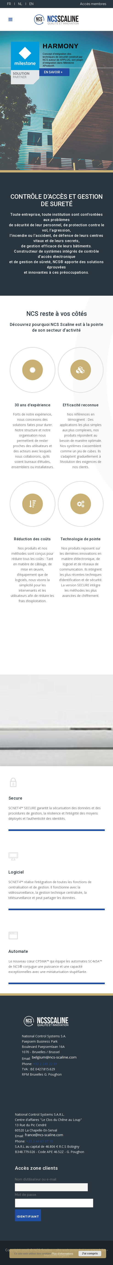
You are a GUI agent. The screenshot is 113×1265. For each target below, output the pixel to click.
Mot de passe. (26, 1195)
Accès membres (93, 4)
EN (31, 4)
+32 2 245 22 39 (45, 1064)
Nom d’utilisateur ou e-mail (35, 1179)
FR (9, 4)
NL (20, 4)
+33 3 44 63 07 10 (39, 1141)
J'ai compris (90, 1253)
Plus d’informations (62, 1253)
